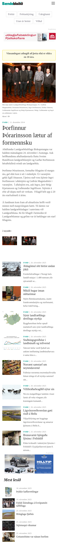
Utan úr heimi (23, 21)
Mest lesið (12, 480)
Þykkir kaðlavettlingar (27, 491)
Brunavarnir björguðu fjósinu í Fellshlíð (35, 437)
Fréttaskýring (27, 14)
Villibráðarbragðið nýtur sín (38, 389)
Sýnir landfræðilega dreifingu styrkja (34, 317)
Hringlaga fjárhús (25, 514)
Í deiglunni (44, 14)
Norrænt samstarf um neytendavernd (35, 366)
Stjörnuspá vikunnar (26, 525)
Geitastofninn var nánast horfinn (32, 536)
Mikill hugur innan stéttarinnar (33, 292)
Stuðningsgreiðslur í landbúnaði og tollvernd (36, 341)
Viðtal (39, 21)
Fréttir (11, 14)
